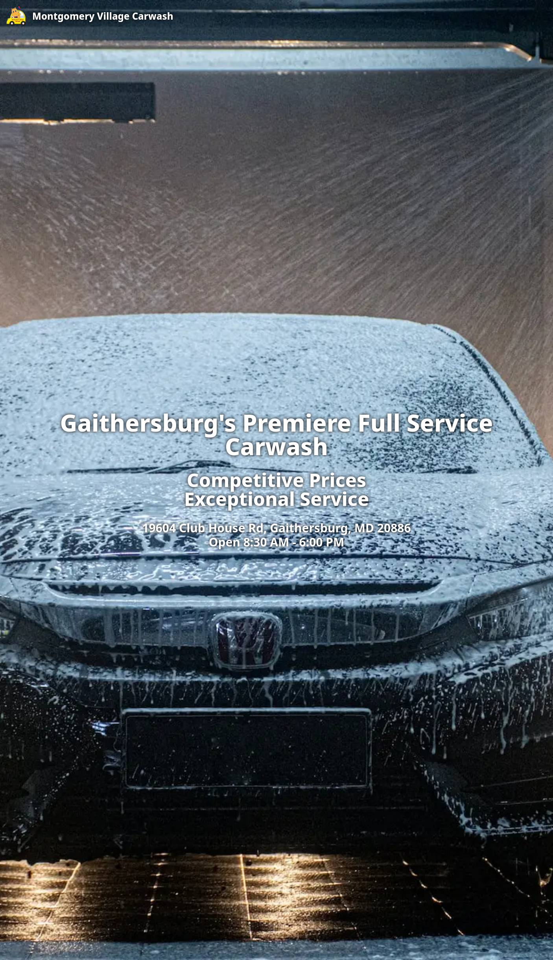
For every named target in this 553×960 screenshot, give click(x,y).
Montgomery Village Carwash (102, 16)
